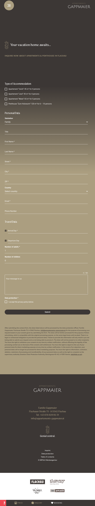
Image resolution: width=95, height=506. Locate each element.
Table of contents (47, 457)
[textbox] (45, 122)
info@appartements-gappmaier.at (47, 418)
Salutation (9, 118)
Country (8, 188)
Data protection (11, 298)
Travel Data (11, 221)
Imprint (47, 450)
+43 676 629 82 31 (49, 414)
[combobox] (46, 122)
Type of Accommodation (18, 83)
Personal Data (12, 113)
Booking (58, 503)
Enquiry (38, 503)
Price (20, 503)
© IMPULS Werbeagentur (47, 460)
